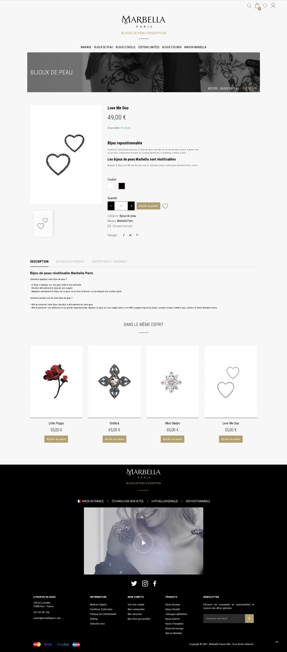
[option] (66, 154)
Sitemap (94, 619)
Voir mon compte (136, 604)
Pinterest (137, 235)
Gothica (114, 423)
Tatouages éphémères (176, 614)
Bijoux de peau (103, 47)
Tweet (130, 235)
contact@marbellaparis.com (47, 618)
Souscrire (249, 618)
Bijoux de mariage (174, 628)
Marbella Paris (125, 220)
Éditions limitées (149, 47)
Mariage (86, 47)
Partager (124, 235)
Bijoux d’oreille (172, 609)
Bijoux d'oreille (126, 47)
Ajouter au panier (148, 206)
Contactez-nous (97, 623)
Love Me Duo (230, 423)
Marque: (112, 220)
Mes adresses (135, 614)
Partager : (113, 235)
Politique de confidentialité (103, 614)
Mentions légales (98, 604)
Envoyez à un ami (122, 226)
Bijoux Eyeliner (172, 47)
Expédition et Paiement (109, 261)
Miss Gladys (172, 423)
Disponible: (114, 127)
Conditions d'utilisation (101, 609)
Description (39, 261)
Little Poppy (56, 423)
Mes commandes (136, 609)
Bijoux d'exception (174, 623)
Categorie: (113, 215)
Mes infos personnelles (139, 619)
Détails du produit (70, 261)
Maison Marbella (195, 47)
